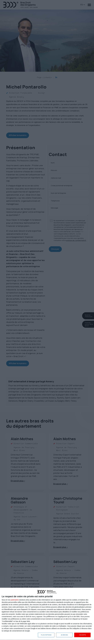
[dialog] (47, 614)
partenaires (15, 600)
